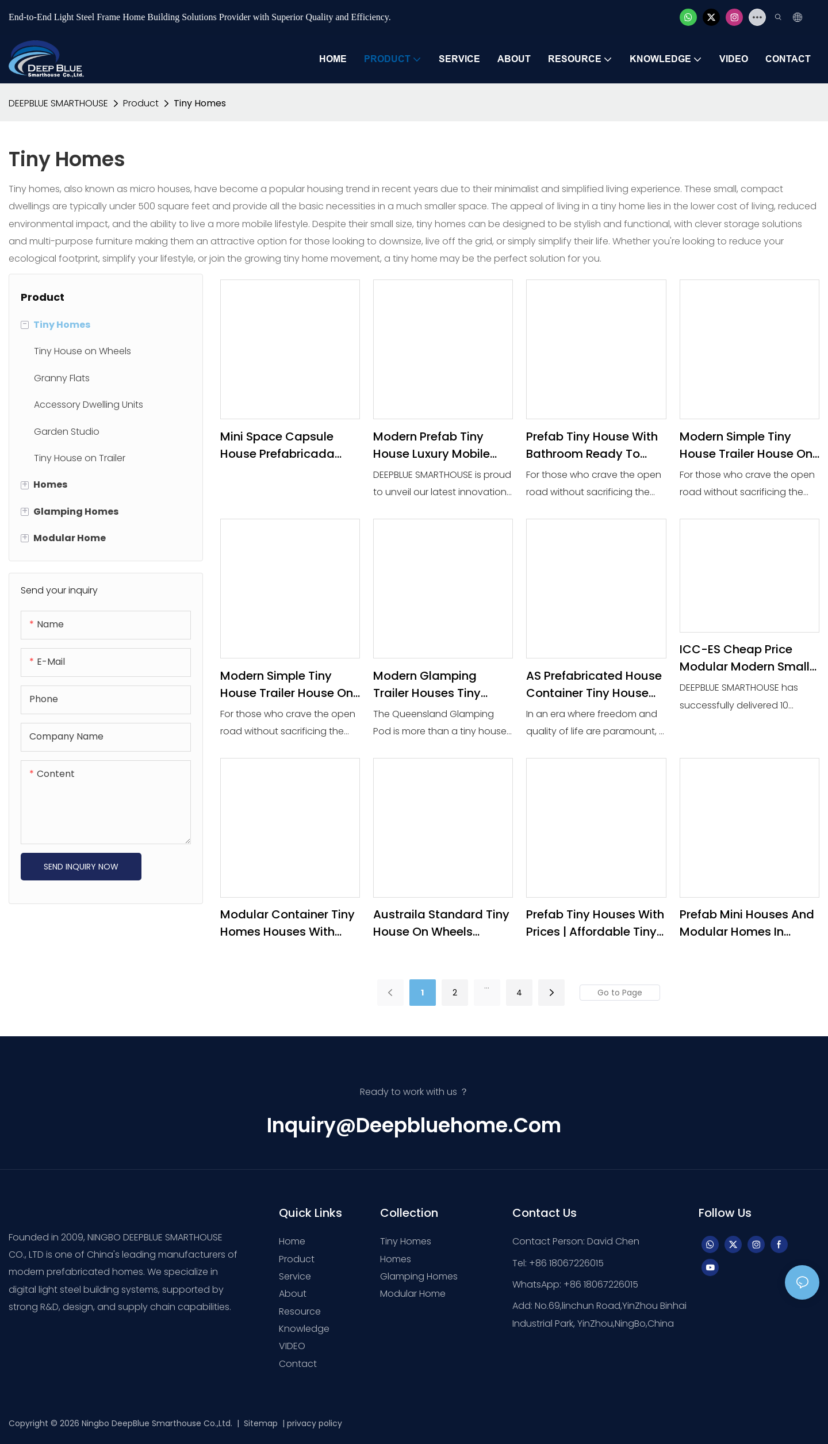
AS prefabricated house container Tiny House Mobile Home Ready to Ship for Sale (594, 685)
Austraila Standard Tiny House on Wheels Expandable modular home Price (441, 923)
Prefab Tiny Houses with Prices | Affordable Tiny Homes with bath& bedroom (595, 923)
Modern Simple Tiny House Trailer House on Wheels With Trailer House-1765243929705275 (746, 445)
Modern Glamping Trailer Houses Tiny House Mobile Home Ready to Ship (430, 685)
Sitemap (259, 1423)
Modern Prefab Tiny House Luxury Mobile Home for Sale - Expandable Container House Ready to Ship (436, 445)
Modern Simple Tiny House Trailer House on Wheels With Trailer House (286, 685)
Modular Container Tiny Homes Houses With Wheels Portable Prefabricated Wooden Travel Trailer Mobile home (287, 923)
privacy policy (314, 1423)
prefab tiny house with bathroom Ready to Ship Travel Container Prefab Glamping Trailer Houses (594, 445)
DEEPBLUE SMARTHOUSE (58, 103)
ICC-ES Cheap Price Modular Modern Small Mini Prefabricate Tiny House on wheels (745, 658)
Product (141, 103)
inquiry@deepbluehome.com (414, 1125)
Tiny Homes (200, 103)
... (486, 985)
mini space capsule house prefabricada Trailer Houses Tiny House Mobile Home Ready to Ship (277, 445)
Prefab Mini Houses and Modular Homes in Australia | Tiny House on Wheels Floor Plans (747, 923)
